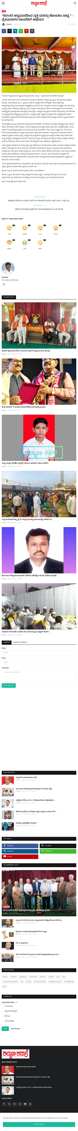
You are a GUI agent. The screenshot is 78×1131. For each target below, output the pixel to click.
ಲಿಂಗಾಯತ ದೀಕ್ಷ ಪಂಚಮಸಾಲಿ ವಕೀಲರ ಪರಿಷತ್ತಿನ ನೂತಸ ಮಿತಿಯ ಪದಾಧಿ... (30, 576)
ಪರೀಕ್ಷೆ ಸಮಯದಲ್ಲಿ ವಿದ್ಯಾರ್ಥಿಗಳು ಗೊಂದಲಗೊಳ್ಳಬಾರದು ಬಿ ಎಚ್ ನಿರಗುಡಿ (39, 209)
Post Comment (9, 685)
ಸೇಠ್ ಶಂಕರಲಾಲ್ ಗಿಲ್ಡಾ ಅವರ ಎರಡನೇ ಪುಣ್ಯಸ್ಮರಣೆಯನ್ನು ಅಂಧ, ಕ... (38, 952)
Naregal (51, 975)
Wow (40, 249)
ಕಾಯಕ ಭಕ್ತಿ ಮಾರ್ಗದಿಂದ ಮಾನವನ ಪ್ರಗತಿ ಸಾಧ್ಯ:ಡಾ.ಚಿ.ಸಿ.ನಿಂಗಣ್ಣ (26, 351)
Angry (9, 249)
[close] (76, 1115)
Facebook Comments (20, 642)
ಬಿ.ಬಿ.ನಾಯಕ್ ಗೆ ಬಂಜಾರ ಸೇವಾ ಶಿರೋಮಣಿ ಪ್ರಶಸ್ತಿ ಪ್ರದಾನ (24, 407)
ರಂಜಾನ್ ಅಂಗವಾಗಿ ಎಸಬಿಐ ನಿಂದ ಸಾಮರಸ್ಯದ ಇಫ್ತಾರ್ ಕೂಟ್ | (25, 632)
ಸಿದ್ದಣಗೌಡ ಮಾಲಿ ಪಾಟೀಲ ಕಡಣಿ (26, 777)
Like (9, 234)
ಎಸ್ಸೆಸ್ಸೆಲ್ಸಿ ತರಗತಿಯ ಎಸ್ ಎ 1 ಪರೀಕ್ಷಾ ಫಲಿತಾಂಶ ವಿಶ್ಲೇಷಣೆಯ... (35, 800)
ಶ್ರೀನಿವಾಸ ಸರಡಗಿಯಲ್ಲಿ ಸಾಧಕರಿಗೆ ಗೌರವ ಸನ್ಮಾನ (31, 930)
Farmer (5, 975)
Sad (24, 249)
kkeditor (7, 25)
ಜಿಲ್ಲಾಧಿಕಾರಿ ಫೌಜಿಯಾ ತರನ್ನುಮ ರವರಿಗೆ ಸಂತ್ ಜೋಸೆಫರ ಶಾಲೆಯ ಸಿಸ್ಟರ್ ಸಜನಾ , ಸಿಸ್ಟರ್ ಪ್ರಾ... (39, 201)
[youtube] (25, 1102)
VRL (58, 975)
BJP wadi (13, 975)
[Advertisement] (39, 734)
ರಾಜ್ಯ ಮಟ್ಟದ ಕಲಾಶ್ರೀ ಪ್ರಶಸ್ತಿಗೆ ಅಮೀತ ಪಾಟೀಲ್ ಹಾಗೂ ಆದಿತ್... (26, 463)
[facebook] (4, 1102)
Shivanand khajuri (40, 979)
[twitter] (9, 1102)
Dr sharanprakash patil (10, 979)
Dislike (25, 234)
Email (4, 658)
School (28, 979)
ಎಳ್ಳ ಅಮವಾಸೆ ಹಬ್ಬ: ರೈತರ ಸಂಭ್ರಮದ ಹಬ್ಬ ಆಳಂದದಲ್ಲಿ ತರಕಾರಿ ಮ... (27, 519)
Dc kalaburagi (69, 979)
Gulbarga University (55, 979)
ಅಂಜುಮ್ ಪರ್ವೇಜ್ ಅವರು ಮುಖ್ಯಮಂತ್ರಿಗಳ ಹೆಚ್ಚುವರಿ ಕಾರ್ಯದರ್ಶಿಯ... (39, 918)
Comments (6, 642)
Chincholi (43, 975)
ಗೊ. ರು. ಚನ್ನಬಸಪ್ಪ (22, 941)
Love (40, 234)
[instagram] (14, 1102)
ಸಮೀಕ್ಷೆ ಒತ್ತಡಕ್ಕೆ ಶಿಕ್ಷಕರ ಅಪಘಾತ (26, 823)
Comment (5, 668)
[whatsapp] (20, 1102)
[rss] (30, 1102)
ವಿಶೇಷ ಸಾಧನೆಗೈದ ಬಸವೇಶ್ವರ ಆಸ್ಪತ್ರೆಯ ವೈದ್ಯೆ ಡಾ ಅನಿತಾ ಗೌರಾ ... (36, 812)
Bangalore (23, 975)
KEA (64, 975)
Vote (5, 1026)
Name (4, 648)
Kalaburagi (33, 975)
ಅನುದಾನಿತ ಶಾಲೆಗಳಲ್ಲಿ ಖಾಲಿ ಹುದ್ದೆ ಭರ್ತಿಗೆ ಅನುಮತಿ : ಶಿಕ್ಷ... (34, 789)
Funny (56, 234)
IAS (22, 979)
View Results (15, 1027)
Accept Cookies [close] (39, 1124)
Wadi (4, 984)
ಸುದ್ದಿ (4, 11)
